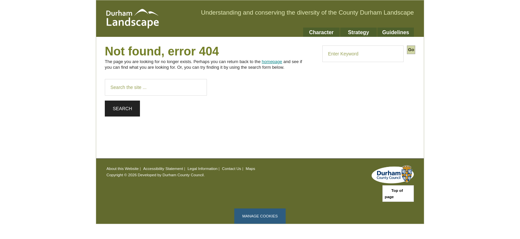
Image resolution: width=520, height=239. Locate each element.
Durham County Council (183, 175)
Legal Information (203, 168)
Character (321, 32)
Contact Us (231, 168)
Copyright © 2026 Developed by (134, 175)
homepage (272, 61)
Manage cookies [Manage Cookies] (260, 216)
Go (411, 49)
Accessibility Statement (163, 168)
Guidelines (395, 32)
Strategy (358, 32)
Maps (250, 168)
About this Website (122, 168)
